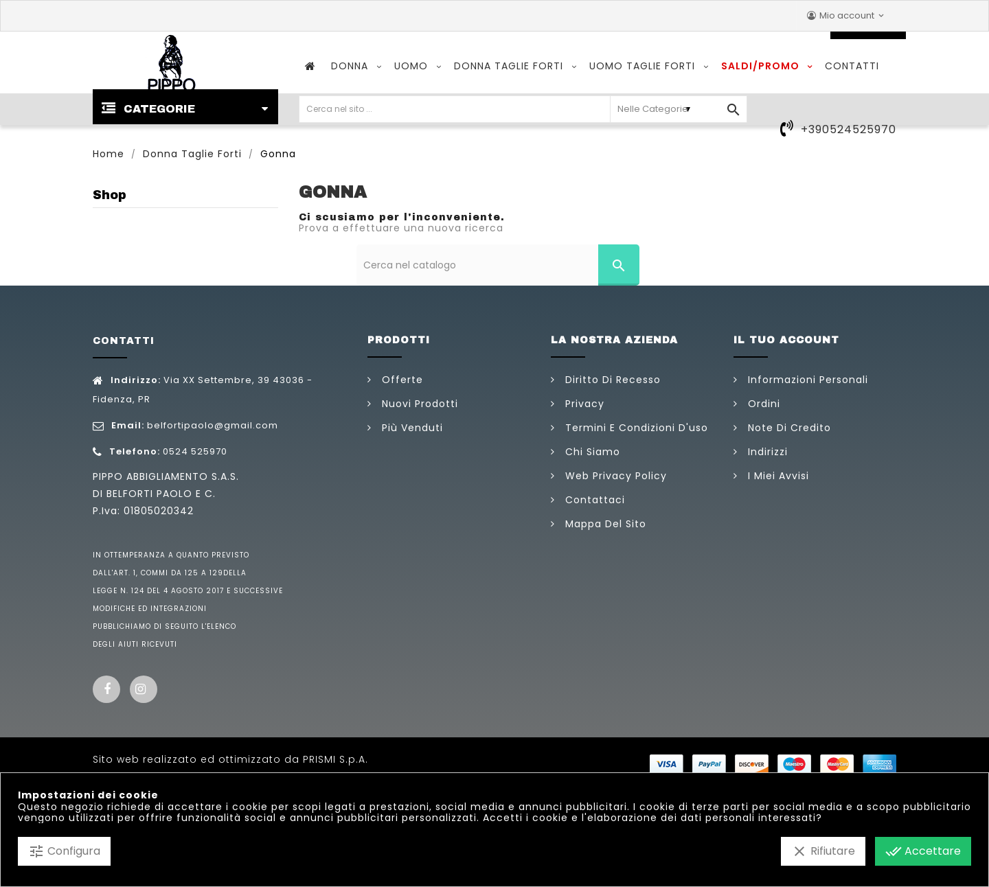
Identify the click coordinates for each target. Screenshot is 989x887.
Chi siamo (591, 452)
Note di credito (787, 428)
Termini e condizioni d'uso (635, 428)
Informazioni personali (806, 380)
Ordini (762, 404)
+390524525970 (848, 129)
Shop (109, 195)
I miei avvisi (776, 476)
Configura (64, 851)
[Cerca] (498, 265)
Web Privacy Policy (614, 476)
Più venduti (410, 428)
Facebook (106, 689)
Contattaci (593, 500)
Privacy (583, 404)
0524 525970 (195, 451)
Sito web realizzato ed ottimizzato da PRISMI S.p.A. (230, 759)
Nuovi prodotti (418, 404)
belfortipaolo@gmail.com (212, 425)
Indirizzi (766, 452)
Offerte (400, 380)
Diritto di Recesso (611, 380)
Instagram (143, 689)
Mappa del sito (604, 524)
